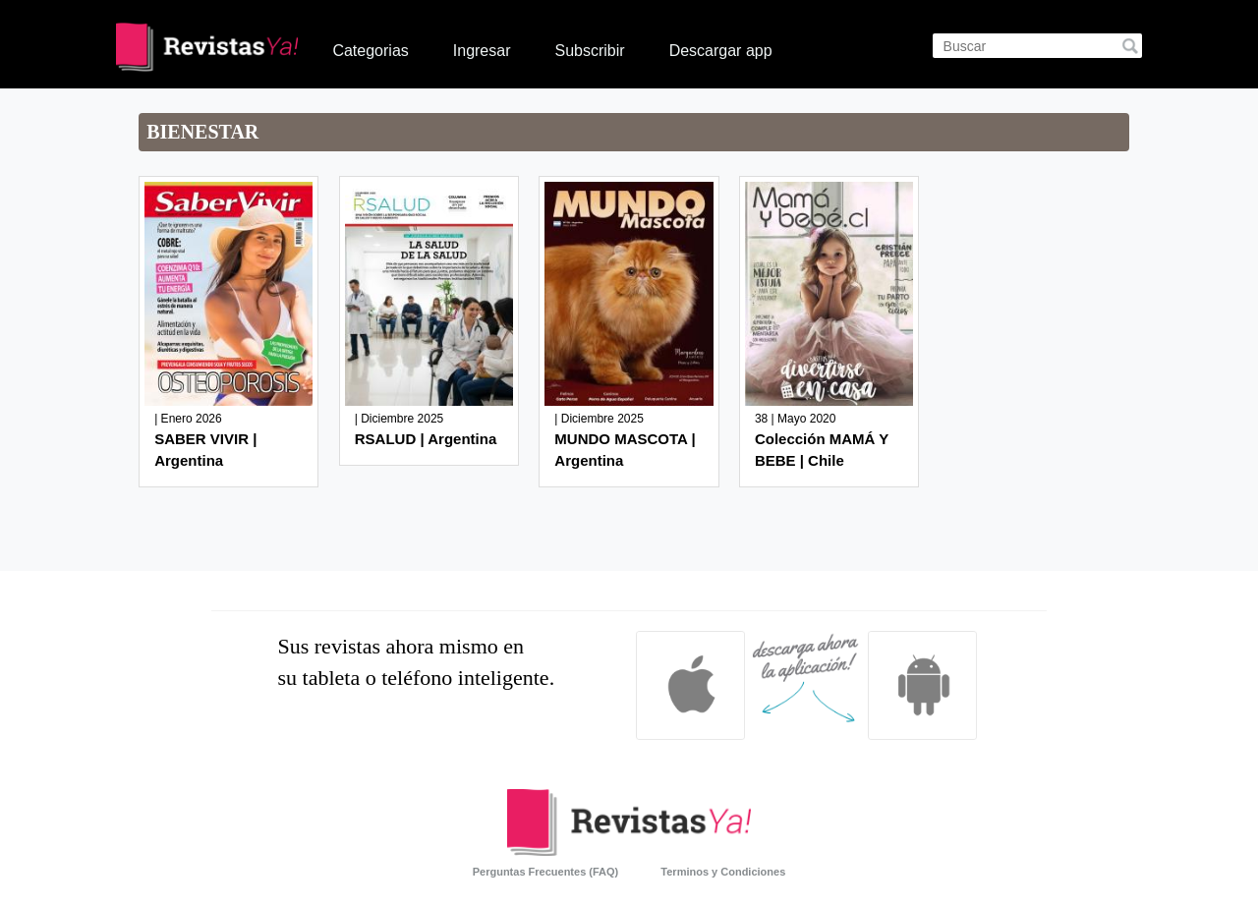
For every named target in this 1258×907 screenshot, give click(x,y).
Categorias (370, 50)
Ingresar (482, 50)
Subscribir (589, 50)
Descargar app (720, 50)
